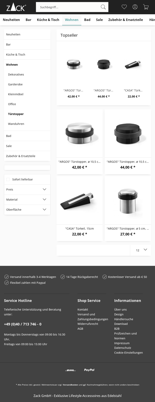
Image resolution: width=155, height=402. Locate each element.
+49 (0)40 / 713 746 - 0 (22, 324)
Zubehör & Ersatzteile (20, 156)
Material (12, 199)
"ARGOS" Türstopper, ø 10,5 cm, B (105, 90)
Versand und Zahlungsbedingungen (92, 316)
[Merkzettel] (124, 7)
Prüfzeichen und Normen (125, 336)
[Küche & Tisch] (48, 19)
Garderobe (15, 84)
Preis (9, 189)
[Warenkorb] (146, 7)
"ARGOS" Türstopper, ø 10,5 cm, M (75, 90)
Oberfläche (13, 209)
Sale (9, 146)
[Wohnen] (71, 19)
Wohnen (12, 64)
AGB (80, 329)
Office (12, 104)
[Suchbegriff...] (72, 7)
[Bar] (28, 19)
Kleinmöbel (15, 94)
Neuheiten (13, 34)
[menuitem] (72, 7)
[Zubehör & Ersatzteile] (126, 19)
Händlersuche (123, 319)
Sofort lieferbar (22, 179)
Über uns (120, 309)
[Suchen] (103, 7)
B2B (116, 329)
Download (121, 324)
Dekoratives (16, 74)
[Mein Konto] (135, 7)
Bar (8, 44)
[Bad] (87, 19)
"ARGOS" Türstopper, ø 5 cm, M (128, 228)
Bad (8, 136)
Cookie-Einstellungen (128, 352)
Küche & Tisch (15, 54)
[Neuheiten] (11, 19)
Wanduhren (16, 124)
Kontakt (83, 309)
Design (119, 314)
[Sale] (99, 19)
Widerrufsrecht (88, 324)
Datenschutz (122, 348)
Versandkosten (70, 384)
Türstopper (16, 114)
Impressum (122, 343)
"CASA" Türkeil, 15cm (135, 90)
